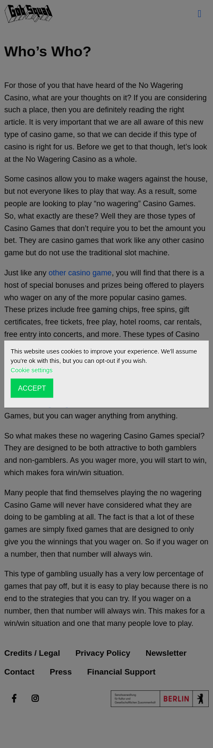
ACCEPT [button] (32, 388)
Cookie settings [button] (31, 370)
